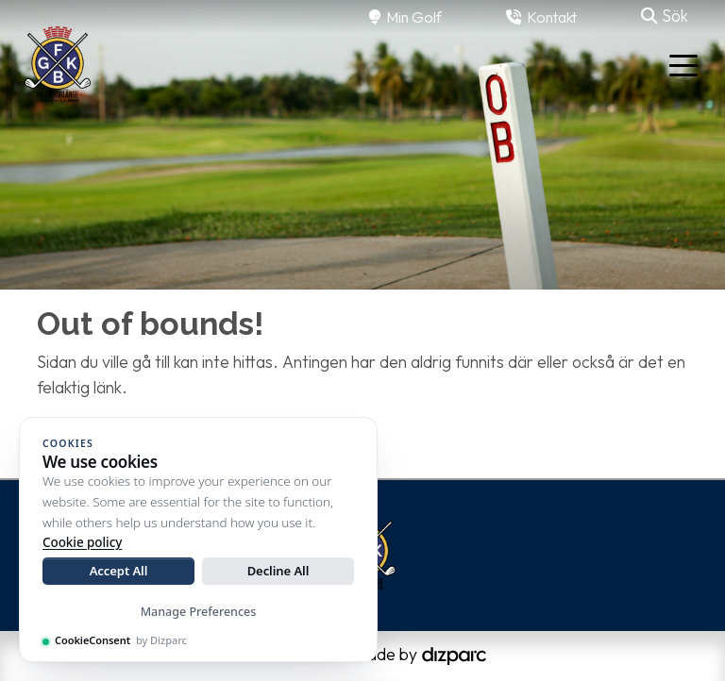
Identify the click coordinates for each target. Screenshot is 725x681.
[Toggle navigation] (683, 64)
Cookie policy (82, 542)
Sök (664, 15)
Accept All (119, 570)
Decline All (278, 570)
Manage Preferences (199, 612)
